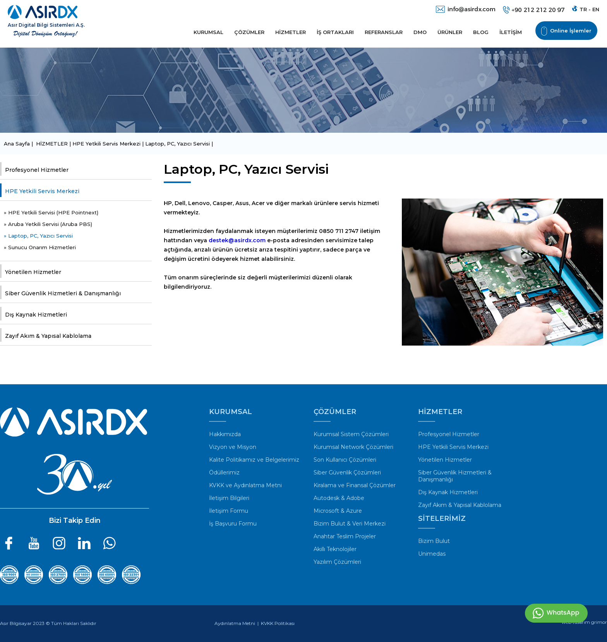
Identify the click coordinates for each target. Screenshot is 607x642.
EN (595, 9)
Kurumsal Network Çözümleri (353, 446)
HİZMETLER (290, 32)
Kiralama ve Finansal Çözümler (355, 485)
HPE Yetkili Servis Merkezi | (108, 143)
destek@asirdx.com (237, 240)
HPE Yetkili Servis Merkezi (42, 191)
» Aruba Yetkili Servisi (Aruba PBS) (48, 224)
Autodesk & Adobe (339, 498)
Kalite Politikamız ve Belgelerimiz (254, 459)
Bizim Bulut (434, 541)
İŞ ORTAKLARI (335, 32)
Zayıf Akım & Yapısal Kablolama (48, 335)
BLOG (481, 32)
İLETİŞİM (510, 32)
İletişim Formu (228, 510)
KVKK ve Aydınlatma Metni (245, 485)
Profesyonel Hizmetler (37, 169)
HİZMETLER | (54, 143)
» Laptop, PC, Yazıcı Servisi (38, 236)
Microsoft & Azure (338, 510)
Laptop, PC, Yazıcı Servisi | (179, 143)
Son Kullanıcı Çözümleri (345, 459)
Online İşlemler (566, 31)
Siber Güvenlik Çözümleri (347, 472)
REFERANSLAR (384, 32)
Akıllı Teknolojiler (335, 549)
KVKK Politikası (278, 623)
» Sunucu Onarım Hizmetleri (40, 247)
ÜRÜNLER (449, 32)
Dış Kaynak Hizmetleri (36, 314)
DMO (420, 32)
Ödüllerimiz (224, 472)
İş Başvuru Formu (233, 523)
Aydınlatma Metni (234, 623)
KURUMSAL (208, 32)
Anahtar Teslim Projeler (345, 536)
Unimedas (432, 553)
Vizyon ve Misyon (232, 446)
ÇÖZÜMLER (249, 32)
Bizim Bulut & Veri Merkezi (350, 523)
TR (583, 9)
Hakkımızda (225, 434)
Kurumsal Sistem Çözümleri (351, 434)
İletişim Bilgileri (229, 498)
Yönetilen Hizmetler (33, 272)
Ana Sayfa (17, 143)
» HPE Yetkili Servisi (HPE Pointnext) (51, 212)
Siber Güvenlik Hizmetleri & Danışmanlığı (63, 293)
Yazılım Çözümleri (337, 561)
